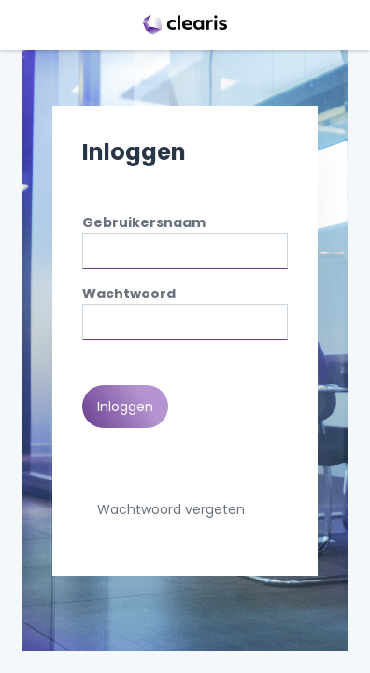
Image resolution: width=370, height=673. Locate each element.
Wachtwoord (129, 293)
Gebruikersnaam (144, 222)
